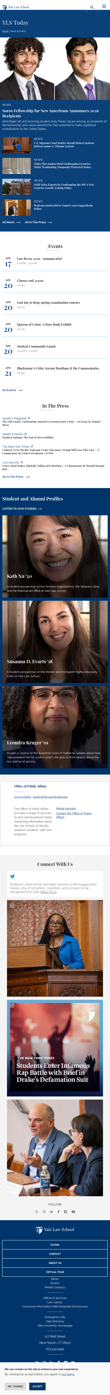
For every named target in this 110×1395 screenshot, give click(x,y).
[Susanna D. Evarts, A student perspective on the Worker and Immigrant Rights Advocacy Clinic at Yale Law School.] (55, 642)
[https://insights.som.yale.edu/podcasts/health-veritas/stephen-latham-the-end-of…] (55, 436)
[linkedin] (51, 1212)
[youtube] (73, 1212)
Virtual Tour (55, 1272)
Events (55, 1283)
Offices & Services (55, 1298)
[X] (36, 1212)
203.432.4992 (55, 1349)
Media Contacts (55, 1287)
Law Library (55, 1302)
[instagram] (44, 1212)
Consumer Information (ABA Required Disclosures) (55, 1306)
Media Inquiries (66, 808)
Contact (55, 1253)
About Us (55, 1263)
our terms (68, 1374)
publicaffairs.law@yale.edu (50, 797)
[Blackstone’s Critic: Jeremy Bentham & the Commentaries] (55, 373)
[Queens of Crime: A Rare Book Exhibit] (55, 330)
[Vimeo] (65, 1212)
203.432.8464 (22, 797)
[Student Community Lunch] (55, 352)
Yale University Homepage (55, 1325)
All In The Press (35, 222)
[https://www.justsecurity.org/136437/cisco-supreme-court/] (55, 466)
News (55, 1278)
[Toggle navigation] (104, 6)
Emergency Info (55, 1317)
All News (8, 222)
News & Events (18, 31)
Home (5, 31)
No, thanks (15, 1386)
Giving (55, 1244)
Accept (37, 1386)
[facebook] (59, 1212)
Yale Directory (55, 1321)
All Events (9, 390)
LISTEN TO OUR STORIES (19, 508)
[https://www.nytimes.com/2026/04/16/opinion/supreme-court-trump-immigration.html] (55, 450)
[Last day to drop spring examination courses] (55, 308)
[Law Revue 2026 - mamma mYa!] (55, 264)
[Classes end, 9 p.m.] (55, 286)
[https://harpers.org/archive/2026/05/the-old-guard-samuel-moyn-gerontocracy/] (55, 422)
